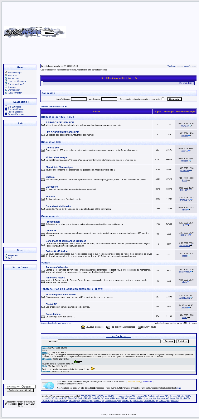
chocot (184, 256)
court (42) (164, 396)
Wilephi (185, 136)
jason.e (185, 151)
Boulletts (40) (153, 396)
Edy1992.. (184, 190)
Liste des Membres (15, 81)
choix (184, 210)
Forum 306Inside (14, 109)
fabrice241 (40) (84, 398)
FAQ (8, 258)
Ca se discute (53, 314)
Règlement (11, 255)
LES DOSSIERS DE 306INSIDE (62, 132)
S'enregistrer (12, 90)
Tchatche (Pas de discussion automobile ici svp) (72, 289)
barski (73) (109, 396)
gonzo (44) (110, 398)
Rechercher (12, 78)
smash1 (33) (99, 400)
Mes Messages (13, 72)
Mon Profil (11, 75)
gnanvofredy (184, 272)
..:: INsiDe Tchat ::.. (118, 336)
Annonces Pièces (55, 277)
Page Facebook (13, 112)
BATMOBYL (184, 200)
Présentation (53, 221)
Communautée (50, 216)
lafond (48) (174, 398)
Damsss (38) (175, 396)
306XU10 (185, 126)
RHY (184, 225)
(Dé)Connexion (13, 93)
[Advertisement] (132, 31)
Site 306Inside (13, 107)
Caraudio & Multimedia (58, 206)
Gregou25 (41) (135, 398)
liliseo (184, 317)
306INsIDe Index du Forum (54, 106)
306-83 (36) (86, 396)
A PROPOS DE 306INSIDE (60, 122)
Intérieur (50, 196)
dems (178, 388)
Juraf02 (184, 308)
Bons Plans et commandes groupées (66, 241)
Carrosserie (52, 186)
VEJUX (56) (164, 400)
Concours (51, 230)
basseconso (184, 245)
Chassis (50, 177)
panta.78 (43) (47, 400)
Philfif (184, 180)
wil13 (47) (175, 400)
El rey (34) (72, 398)
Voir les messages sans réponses (181, 66)
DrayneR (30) (61, 398)
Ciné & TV (51, 304)
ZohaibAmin (184, 298)
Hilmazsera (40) (149, 398)
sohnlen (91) (127, 400)
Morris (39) (185, 398)
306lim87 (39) (98, 396)
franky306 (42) (98, 398)
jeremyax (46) (163, 398)
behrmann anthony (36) (125, 396)
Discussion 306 (51, 142)
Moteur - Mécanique (56, 157)
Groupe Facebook (15, 114)
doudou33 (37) (48, 398)
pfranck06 (184, 171)
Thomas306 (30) (151, 400)
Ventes (45, 262)
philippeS (184, 161)
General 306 (52, 147)
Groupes (10, 87)
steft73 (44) (138, 400)
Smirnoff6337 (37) (113, 400)
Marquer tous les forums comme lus (56, 323)
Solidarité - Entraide (56, 251)
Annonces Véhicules (57, 267)
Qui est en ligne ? (14, 84)
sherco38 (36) (87, 400)
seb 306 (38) (74, 400)
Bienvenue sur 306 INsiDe (57, 117)
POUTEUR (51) (61, 400)
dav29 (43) (186, 396)
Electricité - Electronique (59, 167)
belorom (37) (141, 396)
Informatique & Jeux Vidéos (61, 294)
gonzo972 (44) (122, 398)
